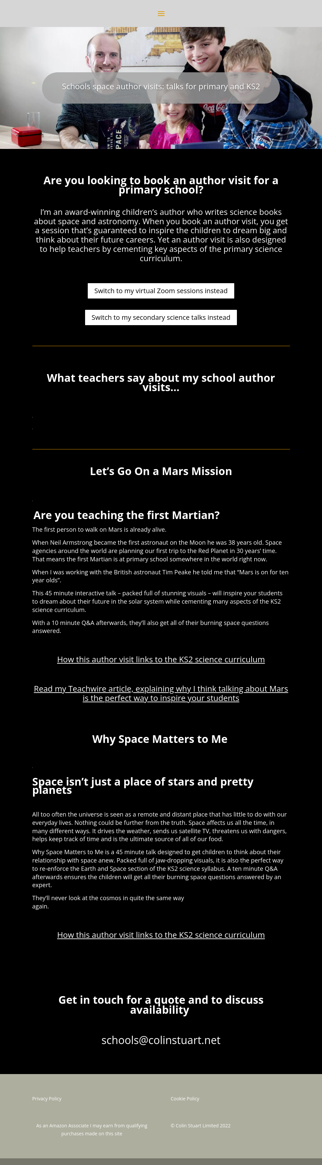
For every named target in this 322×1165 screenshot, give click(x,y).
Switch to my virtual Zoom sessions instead (161, 290)
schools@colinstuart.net (161, 1040)
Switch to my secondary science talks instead (161, 317)
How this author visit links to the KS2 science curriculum (161, 659)
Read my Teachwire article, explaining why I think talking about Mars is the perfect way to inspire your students (161, 693)
